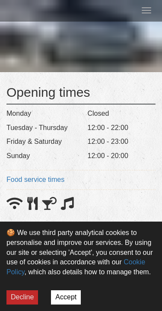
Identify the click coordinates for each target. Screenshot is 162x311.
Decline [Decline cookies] (22, 297)
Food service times (35, 179)
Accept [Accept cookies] (65, 297)
